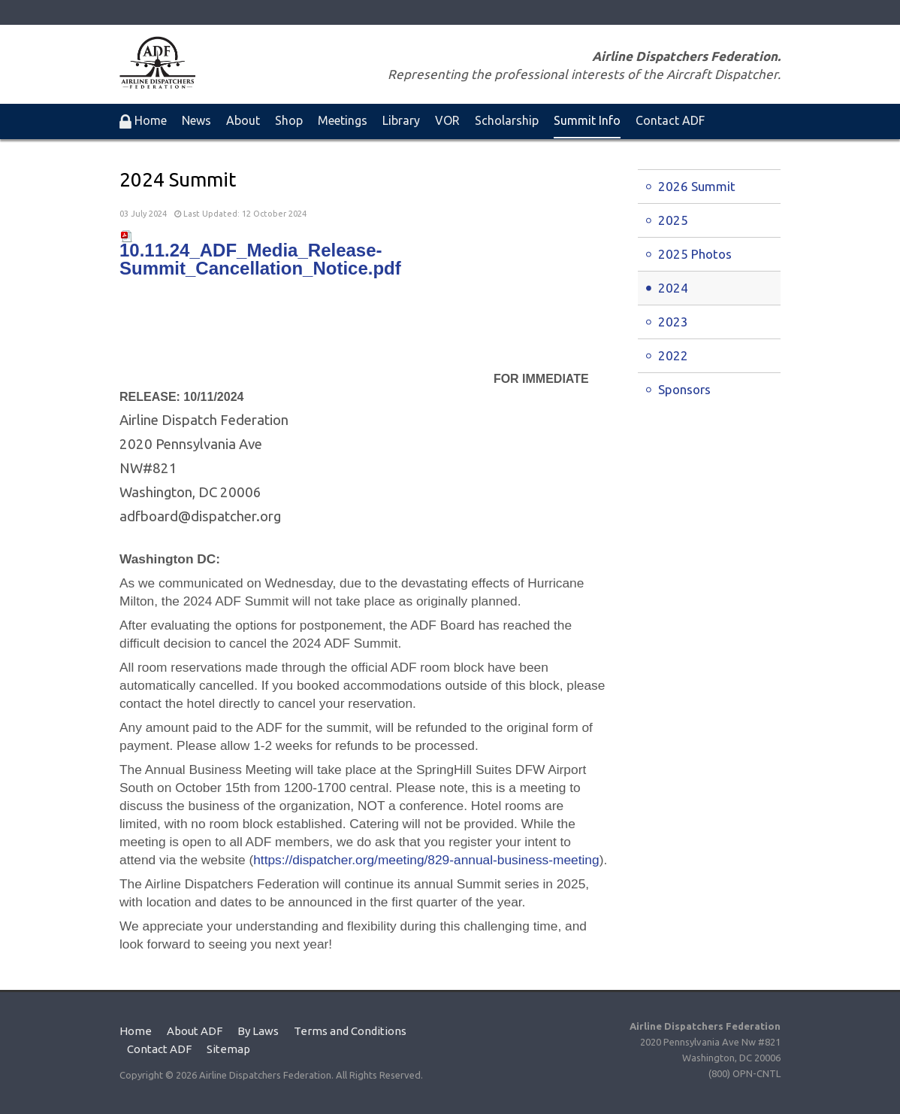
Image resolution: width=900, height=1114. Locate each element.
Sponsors (684, 389)
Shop (289, 120)
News (196, 120)
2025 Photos (695, 254)
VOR (447, 120)
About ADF (194, 1030)
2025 (673, 220)
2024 (673, 288)
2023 (673, 321)
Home (135, 1030)
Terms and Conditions (350, 1030)
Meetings (342, 120)
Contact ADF (670, 120)
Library (401, 120)
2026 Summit (696, 186)
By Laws (258, 1030)
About (243, 120)
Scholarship (507, 120)
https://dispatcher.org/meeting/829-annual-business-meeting (426, 859)
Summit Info (587, 120)
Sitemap (228, 1049)
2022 (673, 355)
